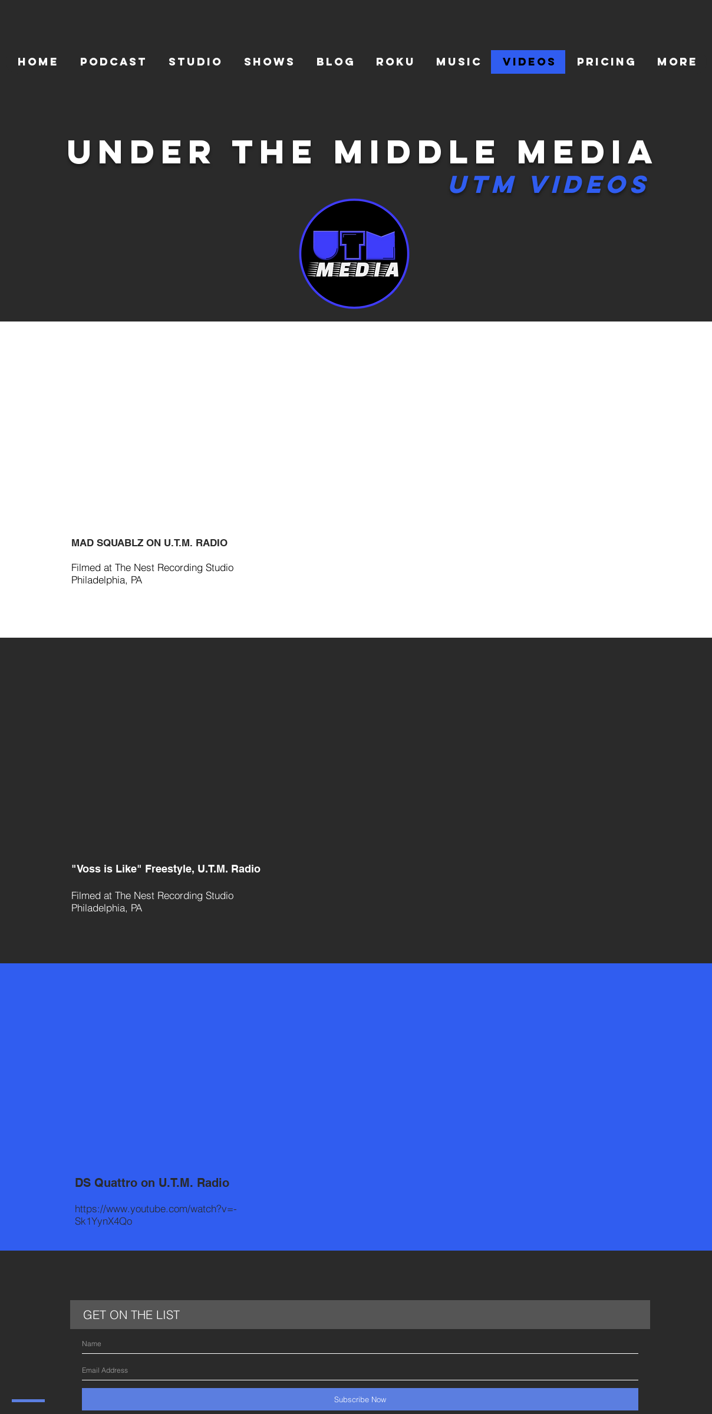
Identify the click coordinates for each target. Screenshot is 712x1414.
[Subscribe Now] (360, 1399)
